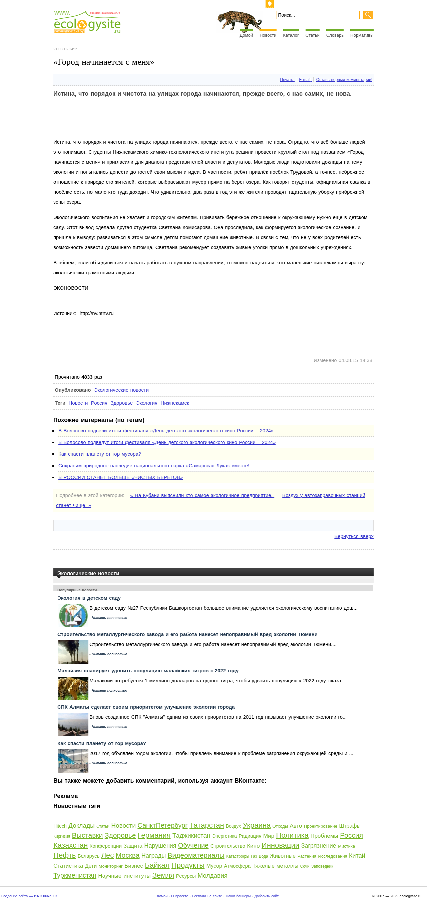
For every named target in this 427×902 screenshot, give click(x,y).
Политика (292, 835)
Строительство (227, 846)
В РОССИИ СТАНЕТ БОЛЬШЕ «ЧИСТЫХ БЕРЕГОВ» (120, 477)
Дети (91, 866)
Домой (246, 35)
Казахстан (70, 845)
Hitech (60, 826)
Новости (268, 35)
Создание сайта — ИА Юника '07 (29, 896)
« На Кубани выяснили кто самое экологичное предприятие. (202, 495)
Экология (146, 403)
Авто (296, 826)
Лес (107, 855)
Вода (263, 856)
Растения (307, 856)
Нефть (64, 855)
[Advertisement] (174, 122)
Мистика (346, 846)
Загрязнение (318, 845)
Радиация (250, 836)
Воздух (233, 826)
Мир (268, 836)
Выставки (87, 835)
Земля (163, 875)
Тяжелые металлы (276, 866)
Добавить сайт (267, 896)
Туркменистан (74, 875)
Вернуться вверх (354, 536)
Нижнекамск (174, 403)
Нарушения (160, 845)
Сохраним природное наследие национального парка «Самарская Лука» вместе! (154, 465)
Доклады (81, 825)
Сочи (305, 866)
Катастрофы (237, 856)
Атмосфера (237, 866)
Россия (99, 403)
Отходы (280, 826)
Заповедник (322, 866)
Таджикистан (191, 835)
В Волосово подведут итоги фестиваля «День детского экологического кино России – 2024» (167, 442)
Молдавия (212, 875)
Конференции (105, 846)
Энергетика (224, 836)
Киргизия (61, 836)
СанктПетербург (162, 825)
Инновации (280, 845)
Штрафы (350, 826)
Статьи (313, 35)
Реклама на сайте (207, 896)
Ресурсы (186, 876)
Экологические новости (121, 390)
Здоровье (121, 403)
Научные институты (124, 876)
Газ (254, 856)
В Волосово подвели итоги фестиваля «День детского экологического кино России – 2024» (166, 430)
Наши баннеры (238, 896)
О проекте (179, 896)
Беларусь (89, 856)
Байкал (157, 865)
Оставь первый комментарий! (344, 79)
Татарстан (206, 825)
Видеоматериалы (196, 855)
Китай (357, 855)
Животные (283, 856)
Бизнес (133, 866)
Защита (132, 846)
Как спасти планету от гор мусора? (99, 454)
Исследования (332, 856)
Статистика (68, 866)
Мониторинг (111, 866)
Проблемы (324, 836)
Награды (153, 855)
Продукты (187, 865)
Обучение (193, 845)
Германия (154, 835)
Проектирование (320, 826)
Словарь (335, 35)
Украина (257, 825)
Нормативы (361, 35)
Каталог (291, 35)
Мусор (214, 866)
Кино (253, 846)
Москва (128, 855)
